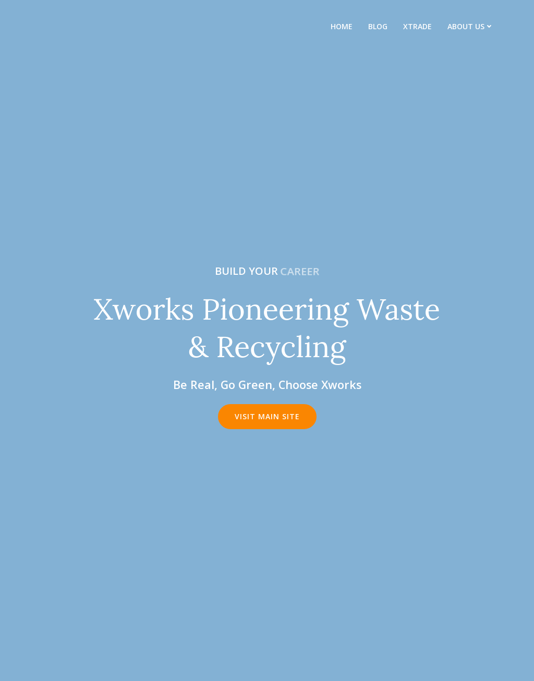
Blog (377, 26)
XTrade (417, 26)
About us (470, 26)
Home (342, 26)
